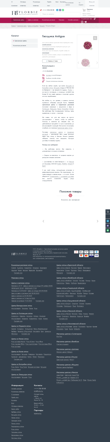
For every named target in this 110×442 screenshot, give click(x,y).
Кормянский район (63, 293)
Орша (93, 281)
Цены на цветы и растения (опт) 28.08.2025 (25, 293)
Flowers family (91, 380)
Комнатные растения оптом (21, 265)
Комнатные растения (48, 20)
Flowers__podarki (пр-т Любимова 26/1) (69, 380)
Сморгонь (75, 304)
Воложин (75, 314)
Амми (40, 319)
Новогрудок (67, 306)
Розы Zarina (15, 367)
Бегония (25, 270)
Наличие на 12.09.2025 (19, 291)
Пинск (80, 270)
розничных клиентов (48, 49)
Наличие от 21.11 (16, 286)
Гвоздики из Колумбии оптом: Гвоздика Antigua (58, 87)
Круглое (89, 327)
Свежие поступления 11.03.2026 (21, 301)
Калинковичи (69, 296)
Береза (80, 268)
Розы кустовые (15, 347)
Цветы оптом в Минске (64, 314)
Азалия (13, 268)
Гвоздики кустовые (34, 367)
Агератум (22, 316)
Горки (66, 329)
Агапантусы (14, 316)
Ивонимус (14, 334)
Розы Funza (23, 367)
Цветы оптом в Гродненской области (71, 301)
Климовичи (60, 329)
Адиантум (20, 268)
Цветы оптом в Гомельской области (70, 288)
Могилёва (48, 164)
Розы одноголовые (31, 344)
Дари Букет (60, 375)
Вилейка (86, 316)
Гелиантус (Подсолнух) (25, 331)
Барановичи (60, 270)
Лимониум (41, 357)
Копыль (85, 314)
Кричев (95, 327)
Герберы (14, 331)
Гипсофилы (39, 354)
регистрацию (45, 53)
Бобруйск (77, 329)
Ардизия (14, 270)
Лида (74, 306)
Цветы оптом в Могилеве (64, 327)
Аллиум (35, 316)
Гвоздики (43, 367)
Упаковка (61, 20)
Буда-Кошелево (76, 291)
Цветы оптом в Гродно (64, 304)
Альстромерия (16, 354)
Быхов (71, 329)
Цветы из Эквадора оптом (21, 374)
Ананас (45, 319)
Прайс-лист (49, 4)
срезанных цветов (56, 132)
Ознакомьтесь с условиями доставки (62, 176)
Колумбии (65, 109)
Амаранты (25, 319)
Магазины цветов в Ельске (67, 357)
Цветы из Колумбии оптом (21, 364)
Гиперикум (31, 354)
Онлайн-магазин (73, 20)
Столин (67, 270)
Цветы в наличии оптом (20, 283)
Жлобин (79, 293)
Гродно (70, 164)
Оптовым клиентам (23, 4)
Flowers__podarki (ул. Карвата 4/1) (68, 378)
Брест (44, 166)
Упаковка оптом (17, 278)
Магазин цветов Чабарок (64, 352)
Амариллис (28, 268)
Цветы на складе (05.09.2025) (37, 291)
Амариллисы (33, 319)
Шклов (75, 327)
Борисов (80, 316)
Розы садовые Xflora (17, 344)
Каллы (30, 357)
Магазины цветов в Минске (67, 372)
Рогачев (91, 293)
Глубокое (74, 283)
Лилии (31, 308)
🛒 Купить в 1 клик (52, 61)
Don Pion (59, 337)
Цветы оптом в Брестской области (70, 265)
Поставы (81, 281)
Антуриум (36, 268)
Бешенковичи (82, 283)
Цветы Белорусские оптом (21, 306)
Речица (85, 293)
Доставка (48, 75)
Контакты (62, 2)
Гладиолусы (47, 354)
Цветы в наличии (33, 20)
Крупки (59, 316)
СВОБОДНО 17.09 (31, 288)
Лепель (67, 283)
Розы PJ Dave (30, 342)
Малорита (60, 273)
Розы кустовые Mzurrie (18, 342)
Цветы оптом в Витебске (64, 281)
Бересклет (32, 270)
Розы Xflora (39, 342)
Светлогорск (60, 296)
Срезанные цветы (18, 20)
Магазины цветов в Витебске (68, 341)
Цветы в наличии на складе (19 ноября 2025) (37, 286)
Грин (42, 331)
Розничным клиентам (36, 4)
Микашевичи (86, 270)
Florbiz (70, 90)
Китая (71, 109)
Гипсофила (36, 331)
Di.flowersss (60, 383)
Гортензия (14, 357)
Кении (59, 109)
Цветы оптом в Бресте (63, 268)
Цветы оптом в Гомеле (63, 291)
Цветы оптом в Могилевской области (71, 324)
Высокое (74, 268)
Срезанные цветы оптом (64, 128)
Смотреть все (18, 273)
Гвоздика (24, 354)
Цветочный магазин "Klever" (65, 360)
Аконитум (29, 316)
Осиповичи (81, 327)
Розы (35, 308)
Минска (71, 162)
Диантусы (48, 331)
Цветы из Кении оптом (20, 339)
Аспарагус (20, 329)
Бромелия (39, 270)
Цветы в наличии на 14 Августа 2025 (23, 298)
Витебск (64, 164)
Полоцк (88, 281)
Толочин (75, 281)
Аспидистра (29, 329)
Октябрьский (86, 291)
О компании (14, 4)
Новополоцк (60, 283)
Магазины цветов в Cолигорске (69, 334)
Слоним (81, 304)
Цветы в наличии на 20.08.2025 (21, 296)
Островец (60, 306)
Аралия (13, 329)
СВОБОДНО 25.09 (17, 288)
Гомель (59, 164)
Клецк (80, 314)
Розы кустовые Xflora (45, 344)
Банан (20, 270)
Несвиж (91, 314)
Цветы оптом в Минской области (69, 311)
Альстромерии (16, 308)
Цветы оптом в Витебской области (70, 278)
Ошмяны (88, 304)
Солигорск (65, 316)
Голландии (45, 109)
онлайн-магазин (46, 44)
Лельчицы (73, 293)
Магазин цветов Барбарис (65, 367)
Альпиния (42, 316)
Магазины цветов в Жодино (68, 365)
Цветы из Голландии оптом (22, 313)
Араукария (43, 268)
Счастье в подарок (62, 344)
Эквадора (53, 109)
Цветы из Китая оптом (19, 352)
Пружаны (74, 270)
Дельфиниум (23, 357)
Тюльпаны (25, 308)
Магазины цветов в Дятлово (68, 349)
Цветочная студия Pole (72, 375)
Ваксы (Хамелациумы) (40, 329)
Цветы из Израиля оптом (21, 326)
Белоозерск (87, 268)
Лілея (84, 380)
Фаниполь (73, 316)
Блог (57, 2)
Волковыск (80, 306)
